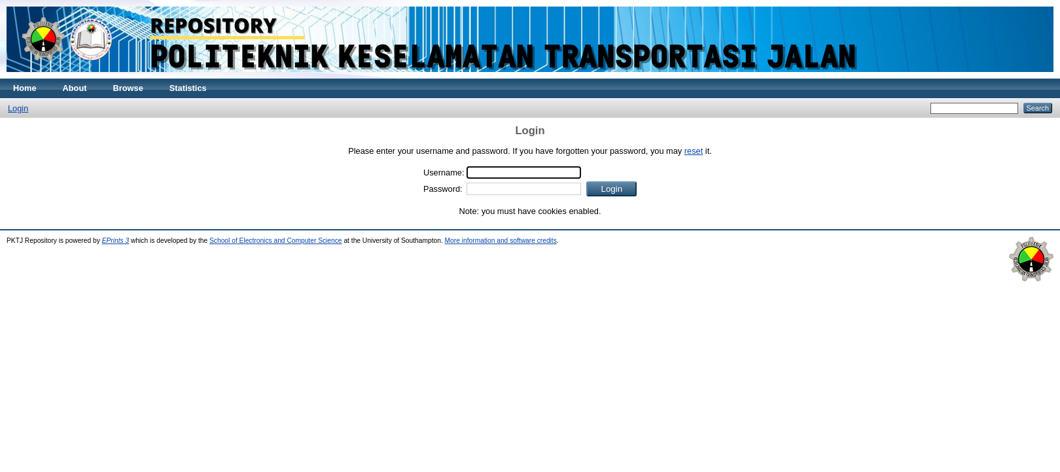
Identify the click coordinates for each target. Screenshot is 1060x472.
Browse (128, 88)
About (75, 88)
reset (693, 151)
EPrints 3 (116, 240)
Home (25, 88)
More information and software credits (501, 240)
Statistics (188, 88)
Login (18, 108)
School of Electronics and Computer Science (275, 240)
